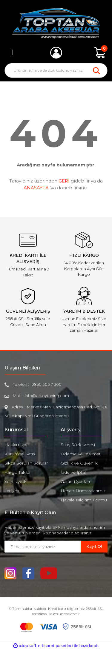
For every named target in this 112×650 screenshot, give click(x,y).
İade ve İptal (73, 472)
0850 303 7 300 (46, 384)
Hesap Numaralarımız (83, 490)
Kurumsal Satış (19, 454)
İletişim (11, 490)
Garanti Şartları (75, 481)
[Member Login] (56, 52)
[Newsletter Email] (42, 547)
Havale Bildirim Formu (84, 500)
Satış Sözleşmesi (78, 444)
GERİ (64, 181)
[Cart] (100, 52)
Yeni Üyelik (15, 481)
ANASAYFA (36, 188)
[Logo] (56, 23)
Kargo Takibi (17, 472)
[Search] (56, 70)
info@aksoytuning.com (47, 395)
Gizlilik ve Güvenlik (79, 463)
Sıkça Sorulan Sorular (26, 463)
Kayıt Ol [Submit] (94, 546)
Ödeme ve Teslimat (81, 454)
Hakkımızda (16, 444)
